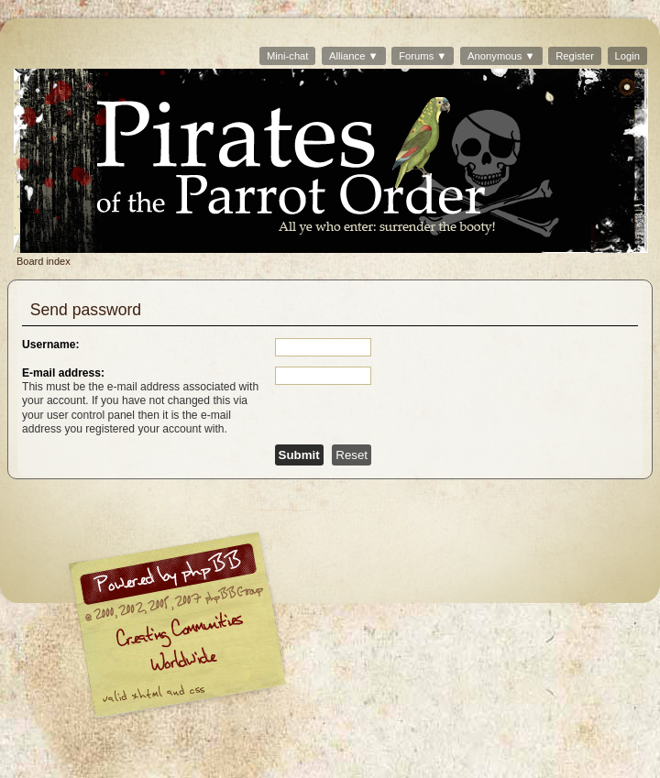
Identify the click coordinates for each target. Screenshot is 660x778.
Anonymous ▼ (501, 55)
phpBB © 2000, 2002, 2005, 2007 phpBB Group (272, 629)
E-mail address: (63, 373)
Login (627, 55)
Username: (51, 344)
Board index (331, 161)
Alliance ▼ (354, 55)
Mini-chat (288, 55)
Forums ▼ (422, 55)
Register (575, 55)
